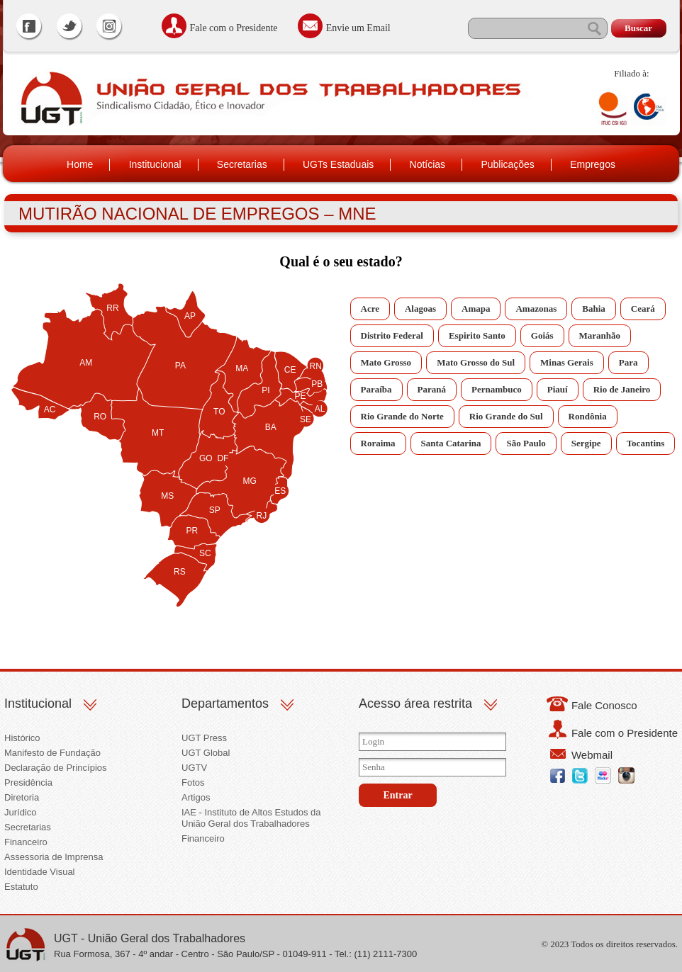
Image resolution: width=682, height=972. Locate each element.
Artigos (195, 797)
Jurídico (20, 812)
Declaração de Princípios (55, 767)
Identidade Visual (39, 871)
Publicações (508, 164)
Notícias (428, 164)
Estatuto (21, 886)
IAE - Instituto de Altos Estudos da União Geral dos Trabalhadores (251, 818)
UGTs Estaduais (338, 164)
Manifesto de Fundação (52, 752)
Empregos (592, 164)
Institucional (155, 164)
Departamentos (225, 703)
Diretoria (21, 797)
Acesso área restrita (415, 703)
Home (80, 164)
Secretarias (242, 164)
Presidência (28, 782)
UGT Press (204, 738)
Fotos (193, 782)
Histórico (22, 738)
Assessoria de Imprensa (53, 857)
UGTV (194, 767)
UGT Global (205, 752)
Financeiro (25, 842)
